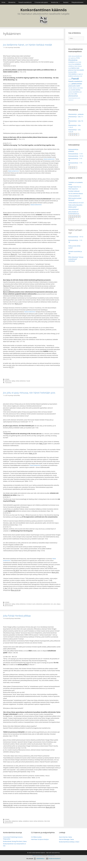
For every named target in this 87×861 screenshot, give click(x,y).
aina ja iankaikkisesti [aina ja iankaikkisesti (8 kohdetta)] (77, 56)
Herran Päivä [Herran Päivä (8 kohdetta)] (71, 64)
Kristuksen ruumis (31, 604)
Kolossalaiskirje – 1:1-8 (75, 154)
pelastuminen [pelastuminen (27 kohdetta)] (77, 83)
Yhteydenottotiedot (77, 2)
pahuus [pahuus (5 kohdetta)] (69, 83)
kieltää (17, 381)
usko (55, 604)
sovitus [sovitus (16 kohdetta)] (78, 90)
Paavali (28, 381)
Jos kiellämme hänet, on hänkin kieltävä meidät (27, 44)
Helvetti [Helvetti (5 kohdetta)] (76, 62)
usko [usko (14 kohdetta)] (75, 94)
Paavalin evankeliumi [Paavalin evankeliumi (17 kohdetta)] (75, 81)
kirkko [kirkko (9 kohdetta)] (75, 72)
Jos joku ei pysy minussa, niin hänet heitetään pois (29, 392)
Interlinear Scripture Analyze (40, 839)
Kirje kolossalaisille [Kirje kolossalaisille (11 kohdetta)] (79, 70)
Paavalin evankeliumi (25, 2)
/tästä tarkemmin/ (49, 159)
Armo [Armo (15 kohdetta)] (78, 58)
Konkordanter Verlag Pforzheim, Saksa (15, 841)
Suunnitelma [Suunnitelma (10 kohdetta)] (76, 92)
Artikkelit (7, 379)
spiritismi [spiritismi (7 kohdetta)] (70, 92)
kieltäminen (23, 381)
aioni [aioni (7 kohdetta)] (69, 58)
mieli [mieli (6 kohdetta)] (81, 76)
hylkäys (13, 381)
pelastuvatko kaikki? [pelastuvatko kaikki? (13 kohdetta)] (74, 86)
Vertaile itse (56, 2)
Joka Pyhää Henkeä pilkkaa (17, 615)
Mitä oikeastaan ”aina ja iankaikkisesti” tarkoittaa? (75, 259)
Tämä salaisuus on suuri (76, 202)
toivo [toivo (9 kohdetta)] (72, 94)
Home (3, 2)
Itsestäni (65, 2)
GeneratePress (55, 852)
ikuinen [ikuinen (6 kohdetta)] (76, 66)
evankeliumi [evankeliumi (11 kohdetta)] (71, 62)
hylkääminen (8, 381)
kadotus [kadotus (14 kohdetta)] (73, 68)
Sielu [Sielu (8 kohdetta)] (69, 90)
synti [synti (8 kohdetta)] (80, 92)
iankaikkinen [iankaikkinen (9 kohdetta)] (78, 64)
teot (52, 604)
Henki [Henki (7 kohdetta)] (79, 62)
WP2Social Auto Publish (37, 855)
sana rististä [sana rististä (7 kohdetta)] (80, 88)
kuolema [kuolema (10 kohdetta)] (70, 76)
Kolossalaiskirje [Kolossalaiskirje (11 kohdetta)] (72, 74)
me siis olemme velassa (75, 193)
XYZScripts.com (51, 855)
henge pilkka (8, 821)
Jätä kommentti (9, 605)
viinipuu (58, 604)
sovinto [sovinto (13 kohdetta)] (73, 90)
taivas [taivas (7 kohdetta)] (69, 94)
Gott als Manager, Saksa (66, 839)
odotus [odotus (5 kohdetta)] (69, 79)
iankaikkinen (26, 821)
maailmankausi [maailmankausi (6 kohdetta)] (76, 76)
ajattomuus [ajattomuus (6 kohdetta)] (73, 58)
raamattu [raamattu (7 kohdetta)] (70, 88)
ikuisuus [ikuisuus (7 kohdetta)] (80, 66)
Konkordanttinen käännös (43, 9)
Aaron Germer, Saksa (65, 837)
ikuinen (31, 821)
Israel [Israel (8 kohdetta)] (69, 68)
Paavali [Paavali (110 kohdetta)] (75, 78)
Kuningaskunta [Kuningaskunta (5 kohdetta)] (80, 74)
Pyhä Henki (47, 821)
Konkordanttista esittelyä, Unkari (69, 842)
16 (70, 219)
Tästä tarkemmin (35, 465)
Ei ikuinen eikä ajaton (41, 2)
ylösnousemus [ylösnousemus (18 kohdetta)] (73, 96)
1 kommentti (8, 382)
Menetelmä (11, 2)
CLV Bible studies (36, 837)
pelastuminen (46, 604)
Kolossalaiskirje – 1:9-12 (75, 156)
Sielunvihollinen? (73, 209)
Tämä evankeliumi (74, 196)
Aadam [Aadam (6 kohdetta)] (69, 56)
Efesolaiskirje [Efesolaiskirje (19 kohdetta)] (72, 60)
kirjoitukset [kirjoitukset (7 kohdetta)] (70, 72)
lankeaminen (39, 604)
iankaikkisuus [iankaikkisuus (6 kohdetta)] (71, 66)
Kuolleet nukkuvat (73, 191)
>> (78, 134)
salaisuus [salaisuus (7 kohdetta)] (75, 88)
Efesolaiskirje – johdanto (76, 114)
